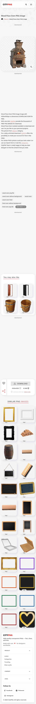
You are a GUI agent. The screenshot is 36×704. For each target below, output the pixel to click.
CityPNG (12, 121)
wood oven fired (7, 200)
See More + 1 (21, 207)
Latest (6, 656)
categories (24, 143)
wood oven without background (12, 196)
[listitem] (8, 690)
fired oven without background (11, 203)
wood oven (28, 196)
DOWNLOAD (20, 384)
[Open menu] (31, 4)
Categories (8, 659)
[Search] (26, 4)
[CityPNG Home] (7, 4)
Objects (14, 131)
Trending (7, 662)
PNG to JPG (8, 665)
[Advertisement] (18, 30)
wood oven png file (8, 193)
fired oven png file (7, 207)
